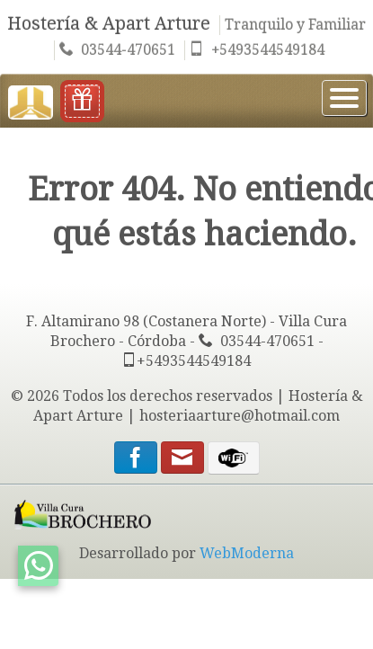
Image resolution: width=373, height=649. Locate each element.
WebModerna (247, 553)
